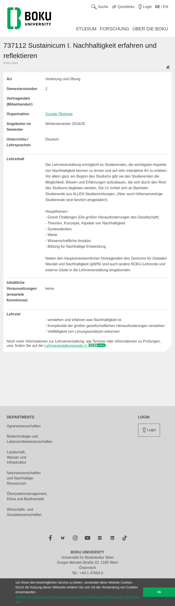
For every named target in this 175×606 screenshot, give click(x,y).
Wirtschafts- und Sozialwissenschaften (24, 512)
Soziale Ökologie (59, 114)
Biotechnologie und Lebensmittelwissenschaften (29, 439)
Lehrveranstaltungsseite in (75, 346)
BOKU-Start (10, 63)
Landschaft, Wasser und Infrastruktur (16, 457)
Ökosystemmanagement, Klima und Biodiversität (27, 496)
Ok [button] (159, 592)
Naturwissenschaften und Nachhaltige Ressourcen (24, 478)
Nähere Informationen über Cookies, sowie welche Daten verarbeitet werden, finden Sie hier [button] (77, 599)
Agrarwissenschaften (24, 426)
